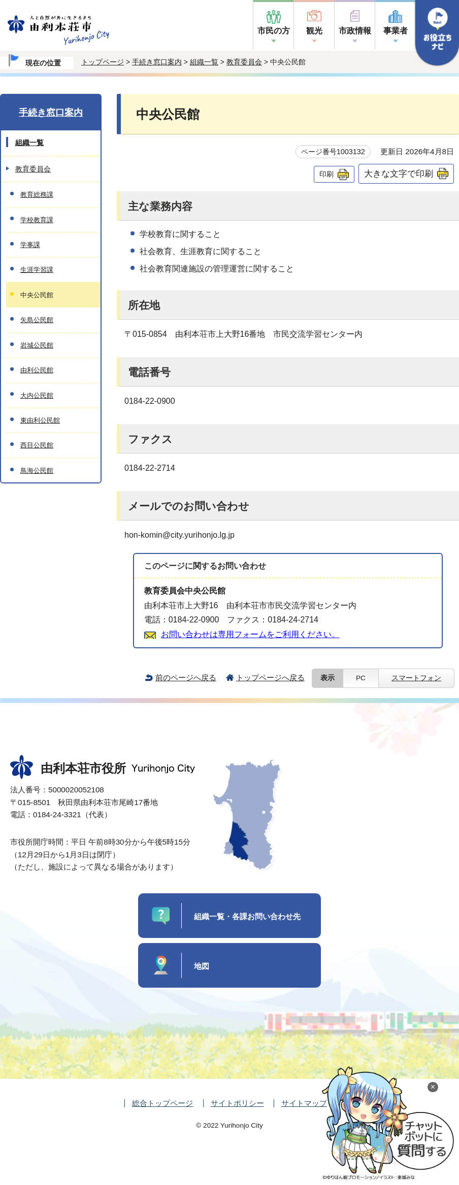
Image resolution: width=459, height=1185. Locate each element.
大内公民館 (36, 395)
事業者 (395, 30)
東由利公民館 (40, 420)
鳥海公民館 (36, 470)
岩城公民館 (36, 345)
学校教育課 (36, 220)
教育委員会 (244, 62)
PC (361, 678)
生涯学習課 (36, 269)
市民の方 (273, 30)
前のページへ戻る (185, 677)
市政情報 (355, 30)
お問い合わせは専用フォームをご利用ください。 (250, 634)
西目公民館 (36, 445)
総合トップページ (162, 1103)
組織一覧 (204, 62)
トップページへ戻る (270, 677)
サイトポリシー (237, 1103)
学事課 (30, 245)
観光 (314, 30)
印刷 (326, 174)
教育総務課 (36, 194)
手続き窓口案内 (157, 62)
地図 (201, 966)
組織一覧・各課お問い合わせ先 (247, 916)
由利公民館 (36, 370)
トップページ (102, 62)
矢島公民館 (36, 320)
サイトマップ (304, 1103)
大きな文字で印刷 (398, 173)
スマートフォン (416, 678)
